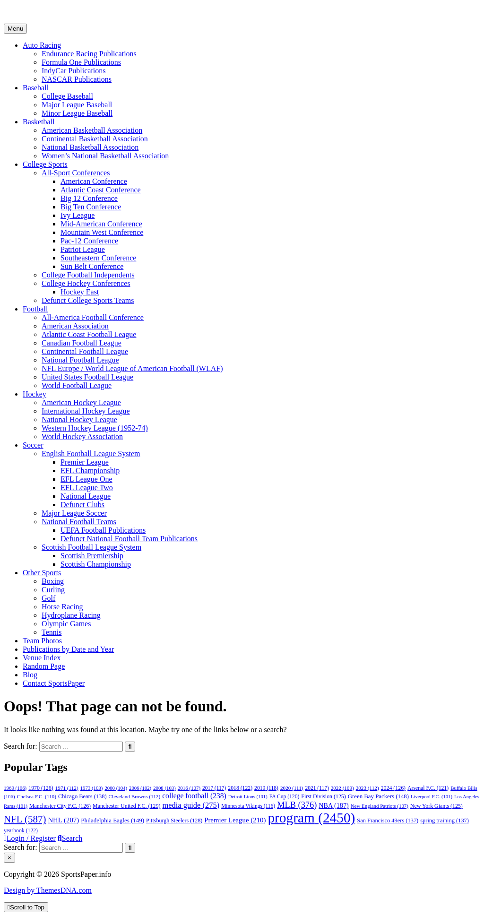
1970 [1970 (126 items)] (40, 788)
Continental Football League (85, 351)
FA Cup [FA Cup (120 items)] (284, 797)
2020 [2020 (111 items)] (291, 788)
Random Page (44, 666)
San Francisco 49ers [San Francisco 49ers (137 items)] (387, 820)
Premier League (84, 462)
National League (85, 496)
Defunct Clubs (82, 505)
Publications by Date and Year (68, 649)
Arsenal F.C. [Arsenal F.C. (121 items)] (428, 788)
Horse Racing (62, 607)
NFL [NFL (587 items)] (25, 819)
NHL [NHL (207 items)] (63, 820)
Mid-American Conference (101, 224)
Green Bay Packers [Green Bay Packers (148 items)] (378, 796)
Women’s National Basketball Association (105, 156)
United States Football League (87, 377)
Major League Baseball (77, 105)
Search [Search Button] (70, 838)
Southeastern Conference (98, 258)
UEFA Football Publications (103, 530)
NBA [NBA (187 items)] (333, 805)
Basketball (39, 122)
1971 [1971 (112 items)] (66, 788)
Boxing (53, 581)
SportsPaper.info (29, 12)
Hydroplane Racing (71, 615)
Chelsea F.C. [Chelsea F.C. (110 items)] (36, 796)
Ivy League (77, 215)
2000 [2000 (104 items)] (115, 788)
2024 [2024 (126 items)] (393, 788)
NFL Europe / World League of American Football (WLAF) (132, 368)
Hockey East (79, 292)
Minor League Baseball (77, 113)
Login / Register (30, 838)
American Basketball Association (92, 130)
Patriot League (82, 249)
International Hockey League (86, 411)
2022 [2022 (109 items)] (342, 788)
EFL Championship (90, 471)
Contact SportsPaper (54, 683)
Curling (53, 590)
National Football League (80, 360)
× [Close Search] (9, 857)
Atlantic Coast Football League (89, 334)
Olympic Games (66, 624)
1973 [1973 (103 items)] (91, 788)
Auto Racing (42, 45)
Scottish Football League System (91, 547)
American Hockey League (81, 402)
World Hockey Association (82, 436)
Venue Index (41, 658)
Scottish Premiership (91, 556)
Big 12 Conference (89, 198)
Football (35, 309)
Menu (15, 28)
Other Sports (42, 573)
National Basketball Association (90, 147)
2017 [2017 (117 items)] (214, 788)
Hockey (34, 394)
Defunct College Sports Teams (88, 300)
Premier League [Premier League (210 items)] (235, 820)
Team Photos (42, 641)
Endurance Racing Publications (89, 54)
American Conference (93, 181)
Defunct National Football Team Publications (129, 539)
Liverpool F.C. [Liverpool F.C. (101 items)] (431, 796)
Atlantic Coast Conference (100, 190)
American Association (75, 326)
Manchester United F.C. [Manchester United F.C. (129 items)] (126, 806)
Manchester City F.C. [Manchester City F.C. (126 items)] (60, 806)
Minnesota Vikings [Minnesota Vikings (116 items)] (248, 806)
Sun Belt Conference (91, 266)
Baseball (36, 88)
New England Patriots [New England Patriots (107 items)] (379, 806)
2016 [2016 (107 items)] (189, 788)
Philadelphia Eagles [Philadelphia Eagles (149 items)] (112, 820)
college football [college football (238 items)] (194, 796)
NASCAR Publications (77, 79)
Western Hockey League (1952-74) (95, 428)
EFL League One (86, 479)
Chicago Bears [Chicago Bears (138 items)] (82, 796)
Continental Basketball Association (95, 139)
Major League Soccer (74, 513)
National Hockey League (79, 419)
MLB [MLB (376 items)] (297, 805)
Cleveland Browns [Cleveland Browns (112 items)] (135, 796)
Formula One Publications (81, 62)
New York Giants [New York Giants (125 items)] (436, 806)
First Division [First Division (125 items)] (323, 796)
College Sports (45, 164)
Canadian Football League (81, 343)
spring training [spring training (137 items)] (444, 820)
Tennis (51, 632)
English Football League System (91, 453)
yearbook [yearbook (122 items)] (21, 831)
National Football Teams (79, 522)
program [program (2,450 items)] (311, 817)
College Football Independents (88, 275)
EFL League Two (86, 488)
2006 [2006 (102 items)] (140, 788)
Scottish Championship (95, 564)
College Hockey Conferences (86, 283)
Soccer (33, 445)
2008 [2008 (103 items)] (164, 788)
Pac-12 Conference (89, 241)
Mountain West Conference (101, 232)
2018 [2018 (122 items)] (240, 788)
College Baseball (67, 96)
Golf (48, 598)
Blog (30, 675)
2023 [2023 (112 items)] (367, 788)
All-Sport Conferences (76, 173)
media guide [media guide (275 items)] (190, 805)
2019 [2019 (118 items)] (266, 788)
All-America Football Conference (93, 317)
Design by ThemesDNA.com (48, 890)
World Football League (77, 385)
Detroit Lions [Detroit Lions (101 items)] (248, 796)
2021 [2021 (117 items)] (317, 788)
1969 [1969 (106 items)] (15, 788)
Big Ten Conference (90, 207)
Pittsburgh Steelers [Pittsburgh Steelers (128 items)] (174, 820)
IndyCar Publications (74, 71)
